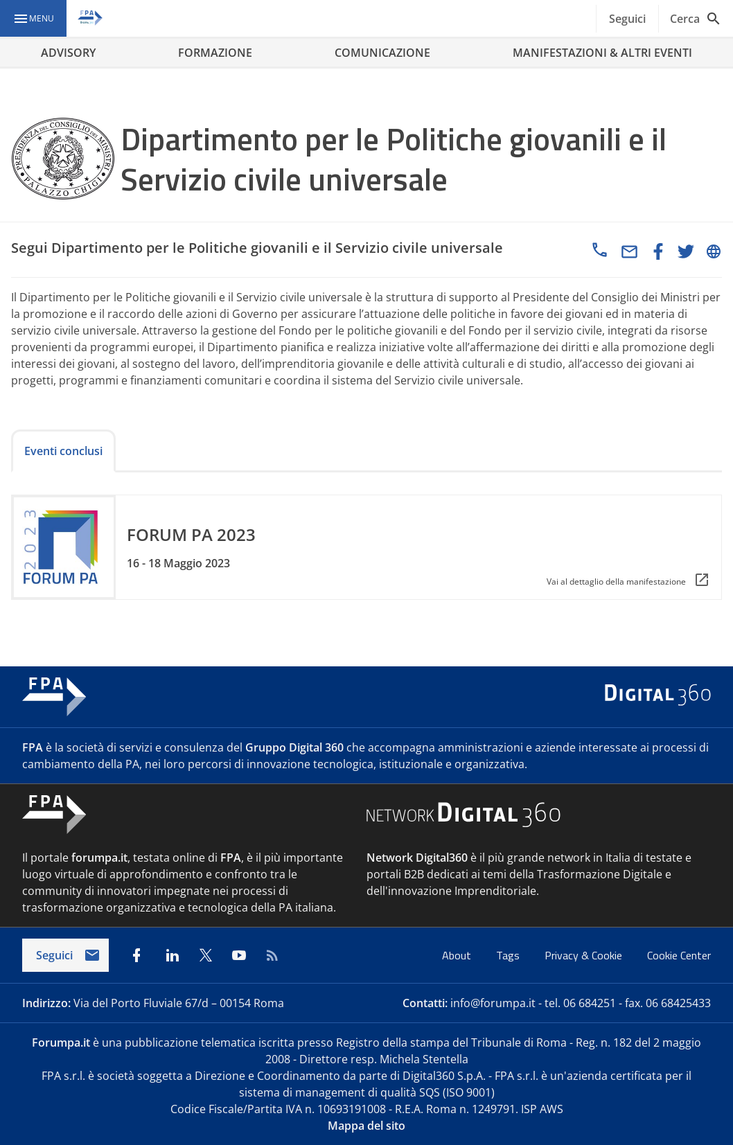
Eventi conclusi (63, 451)
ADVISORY (68, 52)
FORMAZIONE (215, 52)
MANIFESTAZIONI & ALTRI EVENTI (602, 52)
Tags (509, 955)
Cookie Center (679, 955)
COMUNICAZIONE (382, 52)
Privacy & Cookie (585, 955)
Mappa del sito (366, 1125)
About (458, 955)
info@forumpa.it (493, 1003)
